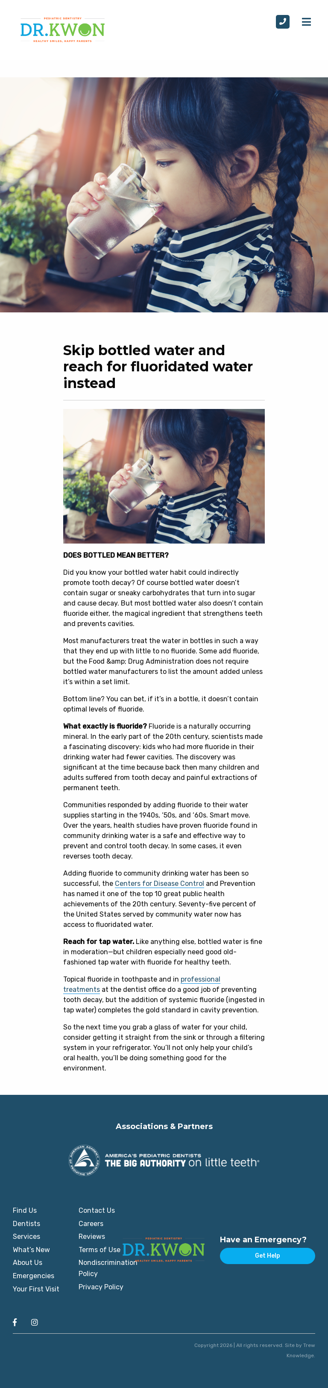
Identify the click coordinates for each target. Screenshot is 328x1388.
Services (26, 1236)
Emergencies (33, 1276)
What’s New (31, 1250)
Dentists (26, 1224)
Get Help (267, 1255)
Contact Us (97, 1210)
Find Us (25, 1210)
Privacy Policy (101, 1287)
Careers (91, 1224)
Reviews (92, 1236)
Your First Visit (36, 1289)
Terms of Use (99, 1250)
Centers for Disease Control (159, 883)
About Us (27, 1263)
